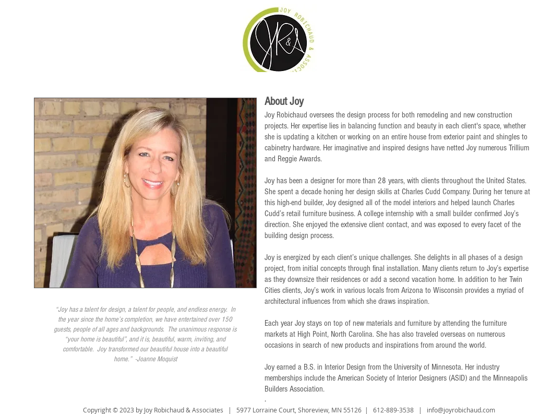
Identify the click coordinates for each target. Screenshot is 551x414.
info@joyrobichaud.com (461, 410)
